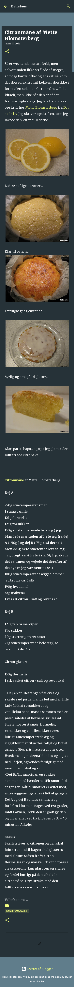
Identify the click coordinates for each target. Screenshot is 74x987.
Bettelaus (19, 6)
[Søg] (68, 6)
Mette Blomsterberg (41, 107)
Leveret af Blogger (37, 969)
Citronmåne (14, 480)
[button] (7, 51)
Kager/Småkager (16, 911)
